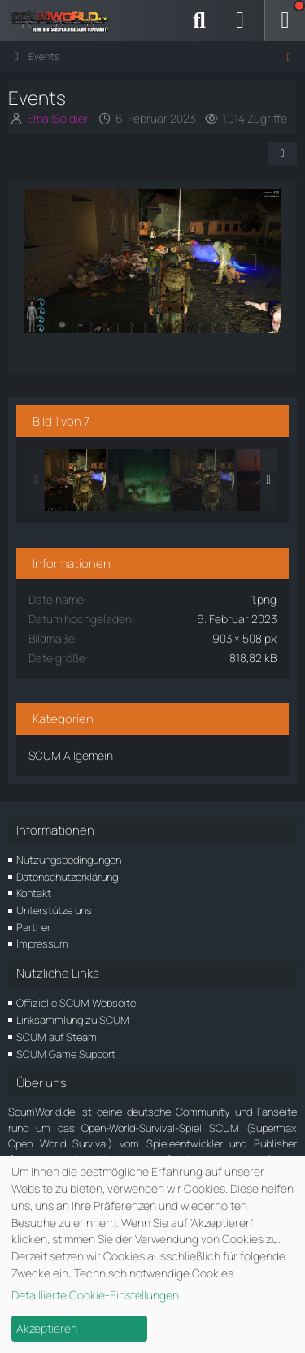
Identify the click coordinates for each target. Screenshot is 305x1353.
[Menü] (284, 20)
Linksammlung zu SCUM (72, 1020)
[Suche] (199, 20)
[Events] (75, 480)
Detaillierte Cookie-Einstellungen (95, 1295)
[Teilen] (282, 153)
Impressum (42, 943)
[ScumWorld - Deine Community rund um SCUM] (65, 20)
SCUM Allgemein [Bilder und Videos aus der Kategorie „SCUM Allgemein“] (70, 755)
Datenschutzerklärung (67, 876)
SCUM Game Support (65, 1054)
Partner (33, 927)
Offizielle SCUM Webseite (76, 1002)
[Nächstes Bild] (253, 262)
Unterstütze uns (54, 910)
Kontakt (33, 893)
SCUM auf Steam (56, 1037)
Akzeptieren (46, 1328)
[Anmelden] (240, 20)
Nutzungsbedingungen (68, 859)
